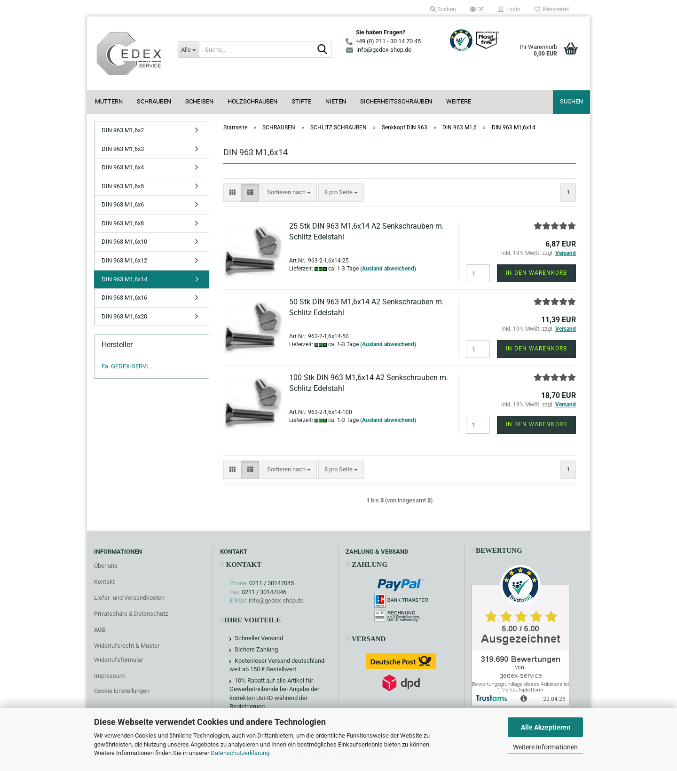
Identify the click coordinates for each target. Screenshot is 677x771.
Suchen (571, 101)
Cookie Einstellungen (122, 690)
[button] (477, 9)
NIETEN (335, 101)
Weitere (458, 101)
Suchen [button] (443, 9)
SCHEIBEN (199, 101)
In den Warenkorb (536, 273)
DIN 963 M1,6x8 (123, 223)
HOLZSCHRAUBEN (252, 101)
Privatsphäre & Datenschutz (131, 613)
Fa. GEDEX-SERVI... (127, 366)
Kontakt (104, 581)
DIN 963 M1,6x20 (124, 316)
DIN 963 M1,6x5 (123, 186)
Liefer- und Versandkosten (129, 597)
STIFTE (301, 101)
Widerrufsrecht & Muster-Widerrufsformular (127, 652)
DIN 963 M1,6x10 (124, 241)
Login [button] (509, 9)
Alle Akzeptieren (545, 727)
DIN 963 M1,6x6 (123, 204)
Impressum (109, 675)
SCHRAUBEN (154, 101)
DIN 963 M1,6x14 (124, 279)
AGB (100, 629)
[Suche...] (188, 49)
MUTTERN (109, 101)
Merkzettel (552, 9)
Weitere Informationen (545, 747)
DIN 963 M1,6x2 (123, 130)
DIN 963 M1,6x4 (123, 167)
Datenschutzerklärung (240, 752)
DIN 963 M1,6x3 (123, 148)
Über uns (106, 565)
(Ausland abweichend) (388, 268)
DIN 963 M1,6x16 (124, 297)
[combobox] (289, 192)
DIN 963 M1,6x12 (124, 260)
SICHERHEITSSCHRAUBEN (396, 101)
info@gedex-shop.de (276, 600)
